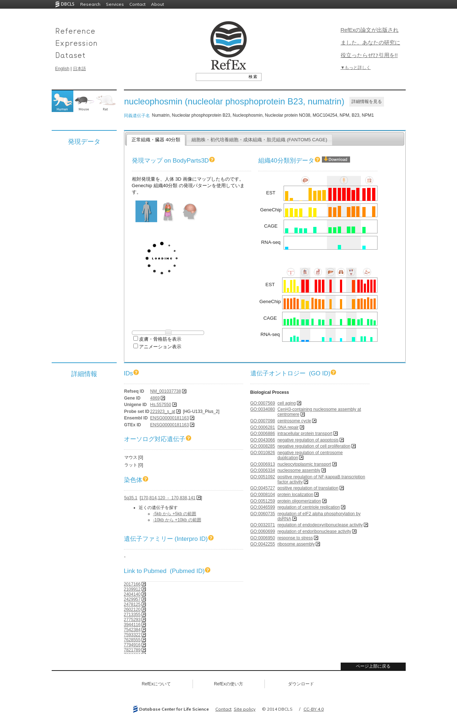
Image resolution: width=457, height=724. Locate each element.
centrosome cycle (294, 420)
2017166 (132, 584)
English (62, 68)
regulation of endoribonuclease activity (314, 531)
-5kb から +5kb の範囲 (175, 513)
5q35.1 (131, 497)
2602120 (132, 609)
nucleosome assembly (298, 470)
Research (90, 4)
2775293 (132, 619)
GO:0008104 (262, 494)
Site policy (244, 709)
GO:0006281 (262, 427)
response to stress (295, 537)
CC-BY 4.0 (313, 709)
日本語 (79, 68)
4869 (155, 398)
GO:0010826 (262, 452)
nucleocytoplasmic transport (304, 464)
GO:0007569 (262, 403)
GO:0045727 (262, 488)
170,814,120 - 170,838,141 (168, 497)
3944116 (132, 624)
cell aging (286, 403)
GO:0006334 (262, 470)
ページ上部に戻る (373, 666)
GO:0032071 (262, 524)
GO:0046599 (262, 507)
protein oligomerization (299, 501)
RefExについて (156, 683)
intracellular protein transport (304, 433)
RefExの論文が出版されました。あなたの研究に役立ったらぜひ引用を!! (370, 42)
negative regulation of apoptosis (308, 440)
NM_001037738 (165, 391)
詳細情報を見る (367, 101)
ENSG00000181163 (169, 418)
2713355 (132, 614)
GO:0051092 (262, 476)
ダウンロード (301, 683)
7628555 (132, 639)
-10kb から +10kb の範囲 (177, 519)
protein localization (295, 494)
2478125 (132, 604)
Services (115, 4)
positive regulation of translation (308, 488)
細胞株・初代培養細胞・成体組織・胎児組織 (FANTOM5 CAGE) (259, 139)
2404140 (132, 594)
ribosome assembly (296, 544)
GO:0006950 (262, 537)
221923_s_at (162, 411)
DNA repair (288, 427)
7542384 (132, 629)
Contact (137, 4)
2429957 (132, 599)
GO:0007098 (262, 420)
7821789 (132, 649)
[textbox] (220, 76)
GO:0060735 (262, 513)
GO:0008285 (262, 446)
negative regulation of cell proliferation (313, 446)
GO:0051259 (262, 501)
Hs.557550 (160, 404)
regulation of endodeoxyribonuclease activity (320, 524)
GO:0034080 (262, 409)
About (157, 4)
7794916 (132, 644)
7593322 (132, 634)
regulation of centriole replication (308, 507)
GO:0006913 (262, 464)
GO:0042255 (262, 544)
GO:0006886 (262, 433)
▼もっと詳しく (356, 67)
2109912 (132, 589)
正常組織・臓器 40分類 (156, 139)
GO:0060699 (262, 531)
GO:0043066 (262, 440)
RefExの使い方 (228, 683)
